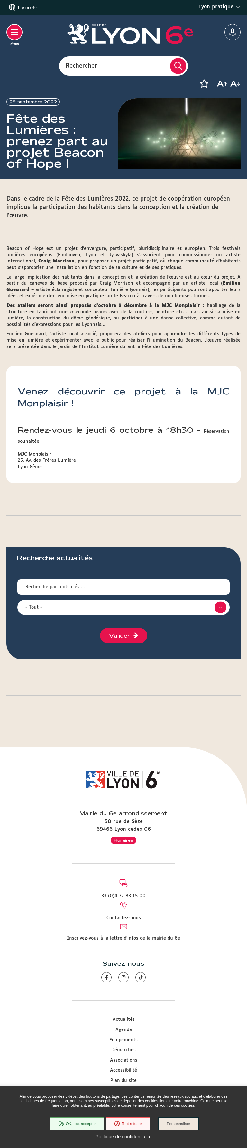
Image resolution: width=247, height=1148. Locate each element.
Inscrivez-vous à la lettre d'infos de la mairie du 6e (123, 938)
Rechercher (81, 66)
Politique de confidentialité (123, 1136)
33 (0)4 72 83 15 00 (123, 896)
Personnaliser (178, 1124)
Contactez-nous (123, 918)
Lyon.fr (28, 7)
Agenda (123, 1030)
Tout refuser (128, 1123)
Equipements (123, 1040)
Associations (123, 1060)
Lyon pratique (219, 7)
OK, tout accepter (77, 1123)
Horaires (123, 840)
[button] (204, 84)
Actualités (124, 1019)
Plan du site (123, 1080)
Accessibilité (123, 1070)
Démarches (123, 1050)
